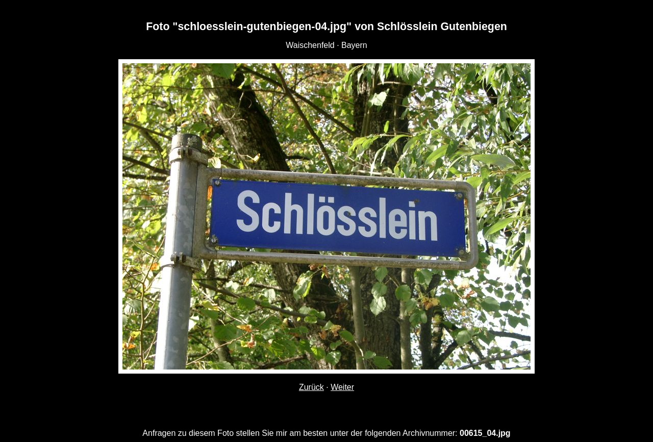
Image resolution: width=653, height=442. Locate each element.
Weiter (342, 387)
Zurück (311, 387)
